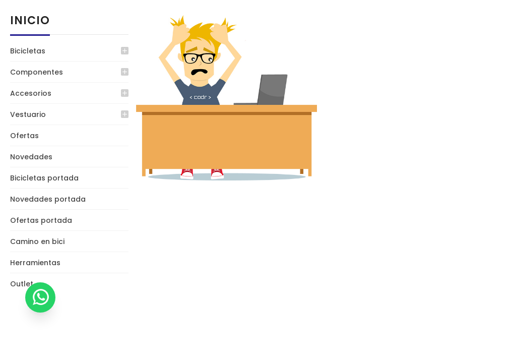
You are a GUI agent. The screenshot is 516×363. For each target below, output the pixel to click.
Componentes (36, 72)
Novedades (31, 157)
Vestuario (28, 114)
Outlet (21, 284)
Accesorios (30, 93)
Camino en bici (37, 241)
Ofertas (24, 136)
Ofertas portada (41, 220)
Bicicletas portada (44, 178)
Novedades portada (48, 199)
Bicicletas (27, 51)
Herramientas (35, 263)
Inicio (30, 20)
